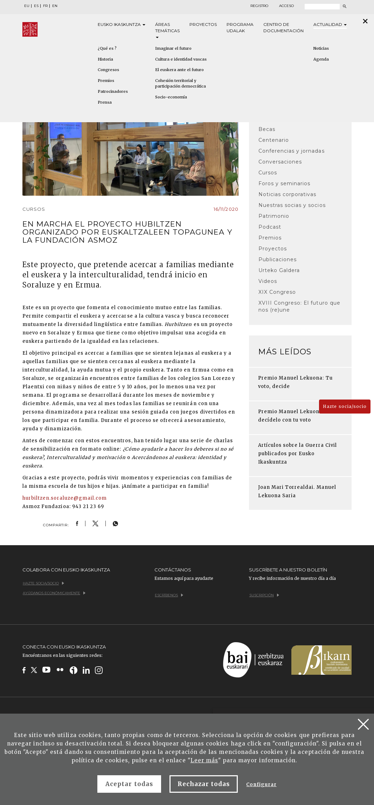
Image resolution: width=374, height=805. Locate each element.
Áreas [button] (167, 30)
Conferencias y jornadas (291, 151)
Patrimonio (273, 216)
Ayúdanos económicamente (54, 593)
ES (36, 6)
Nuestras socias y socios (292, 205)
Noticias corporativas (287, 194)
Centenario (273, 140)
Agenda (321, 59)
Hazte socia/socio (345, 406)
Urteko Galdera (279, 270)
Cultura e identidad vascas (181, 59)
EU (26, 6)
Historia (105, 59)
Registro (259, 6)
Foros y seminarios (284, 183)
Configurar (261, 784)
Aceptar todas (129, 784)
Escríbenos (169, 595)
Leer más (204, 760)
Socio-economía (171, 97)
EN (54, 6)
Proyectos (203, 24)
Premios (106, 80)
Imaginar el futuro (173, 48)
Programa (240, 28)
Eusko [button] (121, 24)
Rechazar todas (204, 784)
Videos (267, 281)
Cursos (267, 172)
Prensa (105, 102)
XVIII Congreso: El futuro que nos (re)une (299, 306)
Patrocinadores (113, 91)
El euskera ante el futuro (179, 69)
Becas (266, 129)
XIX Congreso (277, 292)
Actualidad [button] (330, 24)
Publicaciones (277, 259)
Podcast (269, 227)
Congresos (108, 69)
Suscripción (264, 595)
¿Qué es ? (107, 48)
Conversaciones (280, 162)
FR (45, 6)
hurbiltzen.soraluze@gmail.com (65, 498)
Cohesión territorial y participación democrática (180, 83)
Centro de (283, 28)
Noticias (321, 48)
